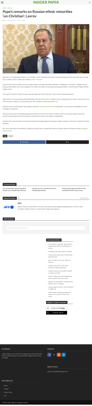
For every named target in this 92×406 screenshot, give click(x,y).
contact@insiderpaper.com (59, 373)
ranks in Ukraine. (36, 79)
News (4, 8)
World (9, 8)
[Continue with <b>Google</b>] (56, 310)
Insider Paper (46, 2)
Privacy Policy (8, 394)
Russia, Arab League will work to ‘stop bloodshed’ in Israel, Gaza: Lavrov (75, 189)
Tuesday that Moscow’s (47, 106)
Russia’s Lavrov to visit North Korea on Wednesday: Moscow (45, 189)
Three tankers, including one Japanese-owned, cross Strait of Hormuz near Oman (60, 296)
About (6, 387)
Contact (6, 390)
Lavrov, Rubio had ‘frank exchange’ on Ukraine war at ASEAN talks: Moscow (15, 189)
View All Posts (84, 198)
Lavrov (11, 136)
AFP (5, 20)
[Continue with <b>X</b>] (56, 314)
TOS (5, 397)
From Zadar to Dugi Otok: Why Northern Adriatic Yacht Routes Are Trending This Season (59, 246)
